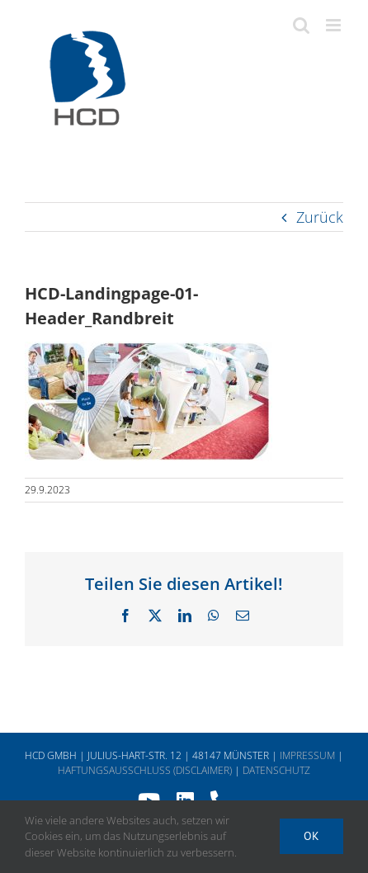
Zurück (319, 217)
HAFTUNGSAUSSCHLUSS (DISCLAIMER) (145, 770)
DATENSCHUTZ (276, 770)
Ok (311, 835)
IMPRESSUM (307, 755)
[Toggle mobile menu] (334, 25)
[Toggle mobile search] (301, 25)
